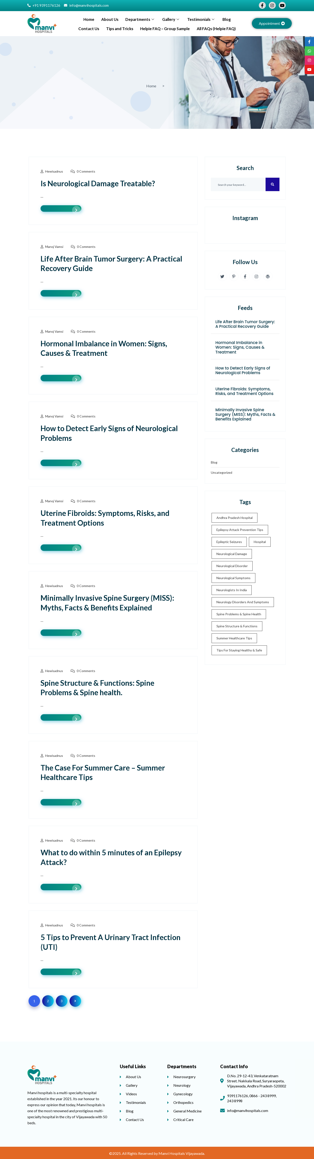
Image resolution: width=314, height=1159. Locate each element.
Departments (140, 19)
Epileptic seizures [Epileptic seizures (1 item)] (229, 542)
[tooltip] (309, 41)
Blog (226, 19)
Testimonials (201, 19)
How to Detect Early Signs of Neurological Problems (243, 370)
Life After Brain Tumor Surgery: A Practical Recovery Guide (245, 324)
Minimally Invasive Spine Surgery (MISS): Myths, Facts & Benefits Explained (246, 414)
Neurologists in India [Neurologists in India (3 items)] (231, 590)
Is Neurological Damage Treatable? (98, 183)
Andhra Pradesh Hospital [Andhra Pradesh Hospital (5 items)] (234, 518)
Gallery (171, 19)
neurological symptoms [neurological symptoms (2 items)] (233, 578)
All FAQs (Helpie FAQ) (216, 28)
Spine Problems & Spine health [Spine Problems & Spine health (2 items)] (238, 614)
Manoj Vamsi (54, 247)
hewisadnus (54, 171)
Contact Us (88, 28)
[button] (272, 23)
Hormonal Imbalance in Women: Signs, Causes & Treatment (240, 347)
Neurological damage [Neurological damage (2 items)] (231, 554)
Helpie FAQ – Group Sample (165, 28)
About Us (109, 19)
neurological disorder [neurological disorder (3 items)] (232, 566)
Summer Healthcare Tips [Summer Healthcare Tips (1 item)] (234, 638)
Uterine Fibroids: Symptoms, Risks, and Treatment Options (245, 391)
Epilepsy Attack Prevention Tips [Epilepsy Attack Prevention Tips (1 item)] (239, 530)
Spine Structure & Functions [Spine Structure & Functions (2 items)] (236, 626)
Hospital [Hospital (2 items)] (260, 542)
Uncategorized (221, 472)
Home (88, 19)
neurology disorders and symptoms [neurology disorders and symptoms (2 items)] (242, 602)
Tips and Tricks (119, 28)
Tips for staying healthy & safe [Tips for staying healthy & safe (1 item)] (239, 650)
